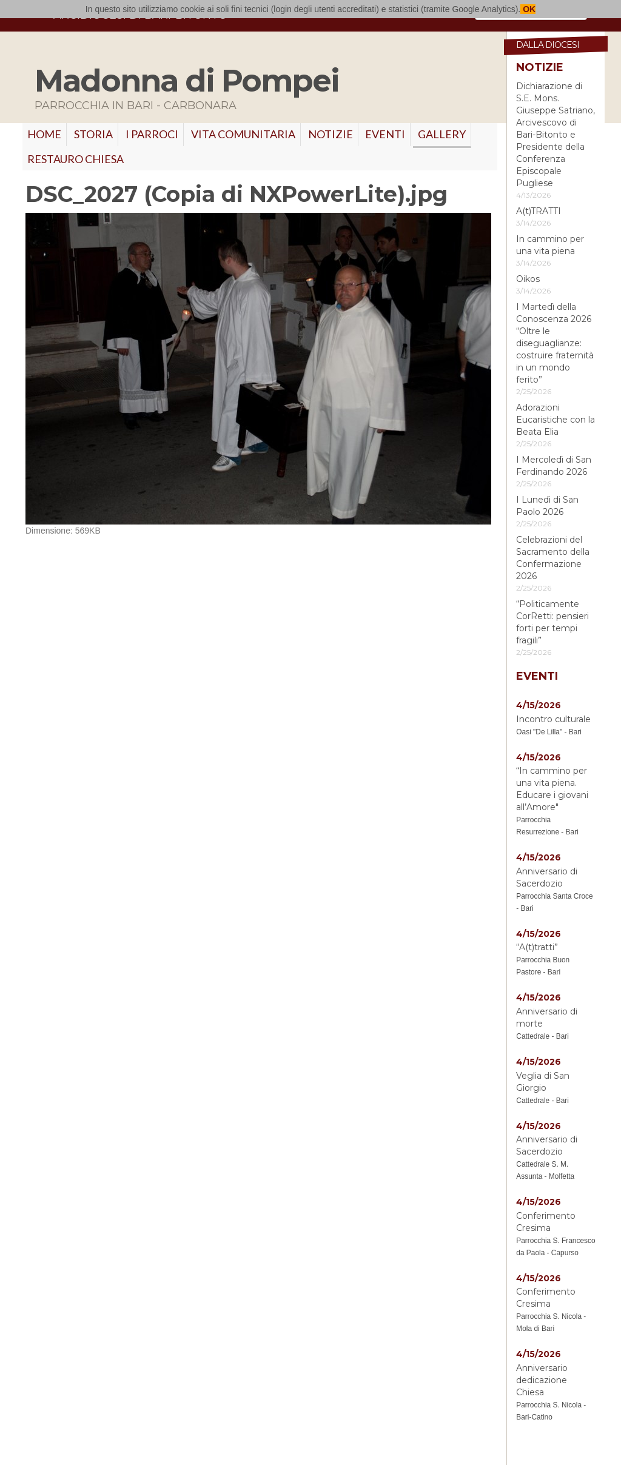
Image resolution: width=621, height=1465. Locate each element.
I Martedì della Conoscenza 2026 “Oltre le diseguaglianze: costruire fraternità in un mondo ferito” (555, 343)
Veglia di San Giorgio (542, 1081)
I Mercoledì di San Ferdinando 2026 (553, 465)
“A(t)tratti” (537, 947)
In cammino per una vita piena (550, 244)
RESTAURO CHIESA (75, 159)
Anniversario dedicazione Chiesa (542, 1380)
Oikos (528, 278)
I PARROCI (152, 134)
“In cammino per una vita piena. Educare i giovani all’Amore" (552, 789)
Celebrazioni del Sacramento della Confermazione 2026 (552, 558)
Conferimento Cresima (546, 1221)
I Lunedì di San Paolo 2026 (547, 505)
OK (527, 9)
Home (44, 134)
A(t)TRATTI (538, 211)
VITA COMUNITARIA (243, 134)
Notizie (330, 134)
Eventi (385, 134)
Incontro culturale (553, 719)
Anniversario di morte (546, 1017)
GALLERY (442, 134)
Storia (93, 134)
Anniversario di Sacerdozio (546, 877)
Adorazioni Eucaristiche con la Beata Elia (555, 419)
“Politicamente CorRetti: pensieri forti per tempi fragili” (552, 622)
